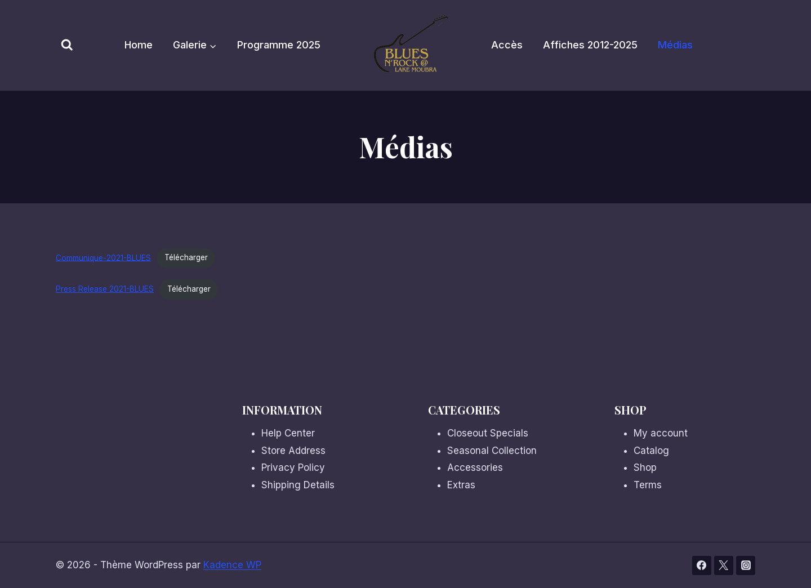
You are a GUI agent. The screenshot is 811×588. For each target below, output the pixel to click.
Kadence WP (232, 565)
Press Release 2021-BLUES (105, 288)
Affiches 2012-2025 (590, 45)
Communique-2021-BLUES (103, 257)
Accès (507, 45)
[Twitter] (723, 565)
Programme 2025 (278, 45)
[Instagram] (745, 565)
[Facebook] (701, 565)
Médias (675, 45)
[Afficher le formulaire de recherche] (67, 45)
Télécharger (186, 257)
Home (138, 45)
